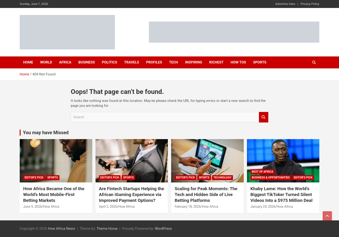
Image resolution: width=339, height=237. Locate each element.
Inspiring (193, 62)
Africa (65, 62)
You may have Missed (46, 132)
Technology (223, 177)
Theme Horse (107, 228)
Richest (216, 62)
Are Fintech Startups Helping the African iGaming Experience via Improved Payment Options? (131, 194)
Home (28, 62)
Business (86, 62)
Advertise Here (285, 4)
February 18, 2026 (188, 206)
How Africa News (61, 228)
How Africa (51, 206)
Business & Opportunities (271, 177)
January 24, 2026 (263, 206)
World (46, 62)
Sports (259, 62)
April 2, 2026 (108, 206)
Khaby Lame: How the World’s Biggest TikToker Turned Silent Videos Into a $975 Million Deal (282, 194)
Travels (131, 62)
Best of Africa (262, 171)
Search (263, 117)
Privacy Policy (310, 4)
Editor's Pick (34, 177)
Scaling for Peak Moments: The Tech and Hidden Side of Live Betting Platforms (206, 194)
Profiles (154, 62)
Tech (173, 62)
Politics (109, 62)
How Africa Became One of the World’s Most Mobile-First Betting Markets (53, 194)
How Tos (238, 62)
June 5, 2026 (32, 206)
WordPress (163, 228)
